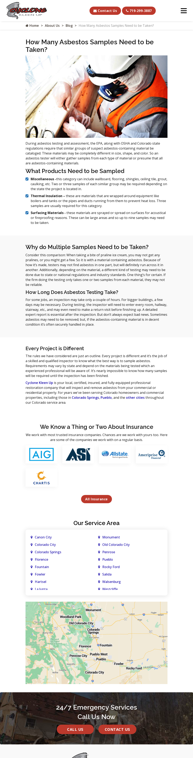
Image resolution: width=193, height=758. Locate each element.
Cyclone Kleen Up (39, 382)
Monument (111, 537)
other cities (135, 397)
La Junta (41, 589)
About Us (52, 25)
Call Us (75, 729)
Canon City (43, 537)
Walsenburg (111, 581)
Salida (107, 574)
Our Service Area (96, 523)
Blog (69, 25)
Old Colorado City (116, 544)
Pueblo (106, 397)
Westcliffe (110, 589)
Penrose (108, 552)
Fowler (40, 574)
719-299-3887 (139, 10)
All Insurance (96, 499)
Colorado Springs (85, 397)
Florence (41, 559)
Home (32, 25)
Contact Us (105, 10)
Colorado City (45, 544)
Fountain (42, 567)
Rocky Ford (111, 567)
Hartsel (40, 581)
